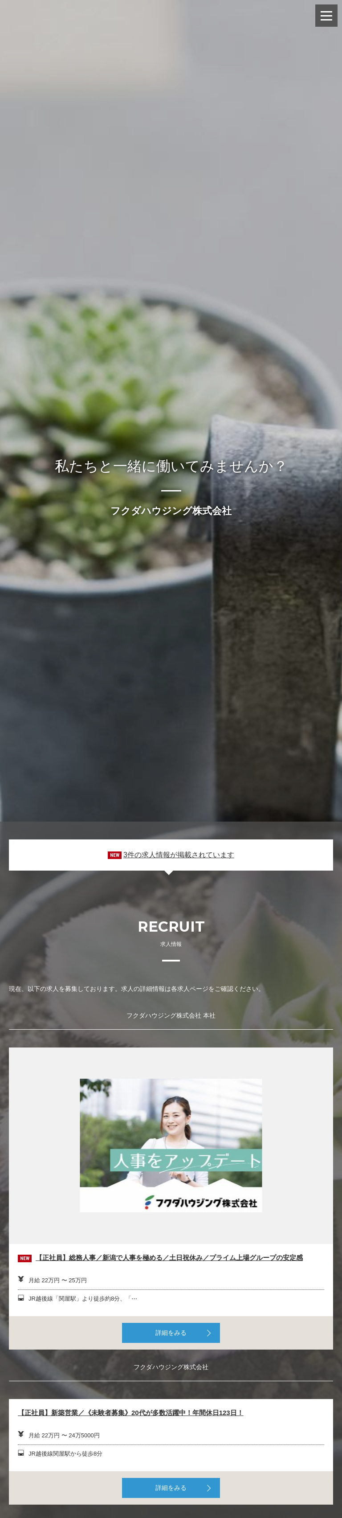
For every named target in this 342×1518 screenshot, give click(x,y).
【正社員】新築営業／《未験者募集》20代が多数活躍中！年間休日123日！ (131, 1412)
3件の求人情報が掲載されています (178, 855)
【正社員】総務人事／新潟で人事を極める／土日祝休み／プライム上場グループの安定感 (169, 1257)
